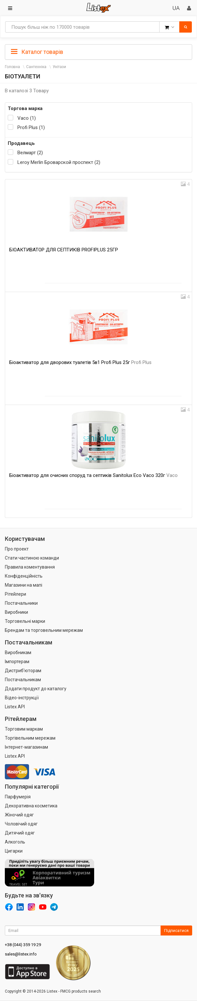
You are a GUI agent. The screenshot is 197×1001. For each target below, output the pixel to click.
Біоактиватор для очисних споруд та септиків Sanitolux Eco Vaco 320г (93, 475)
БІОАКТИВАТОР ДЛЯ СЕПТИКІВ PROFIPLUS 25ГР (63, 250)
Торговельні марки (25, 621)
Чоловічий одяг (21, 823)
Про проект (17, 548)
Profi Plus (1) (31, 127)
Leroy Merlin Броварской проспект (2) (58, 162)
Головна (12, 67)
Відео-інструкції (22, 697)
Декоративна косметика (31, 805)
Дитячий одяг (20, 832)
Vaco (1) (26, 118)
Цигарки (14, 851)
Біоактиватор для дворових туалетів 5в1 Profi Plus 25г (80, 362)
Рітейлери (15, 594)
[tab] (98, 51)
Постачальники (21, 603)
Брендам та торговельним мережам (44, 630)
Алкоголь (15, 841)
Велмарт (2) (30, 153)
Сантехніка (36, 67)
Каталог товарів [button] (37, 52)
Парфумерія (18, 796)
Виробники (16, 612)
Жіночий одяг (19, 814)
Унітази (59, 67)
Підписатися (176, 930)
